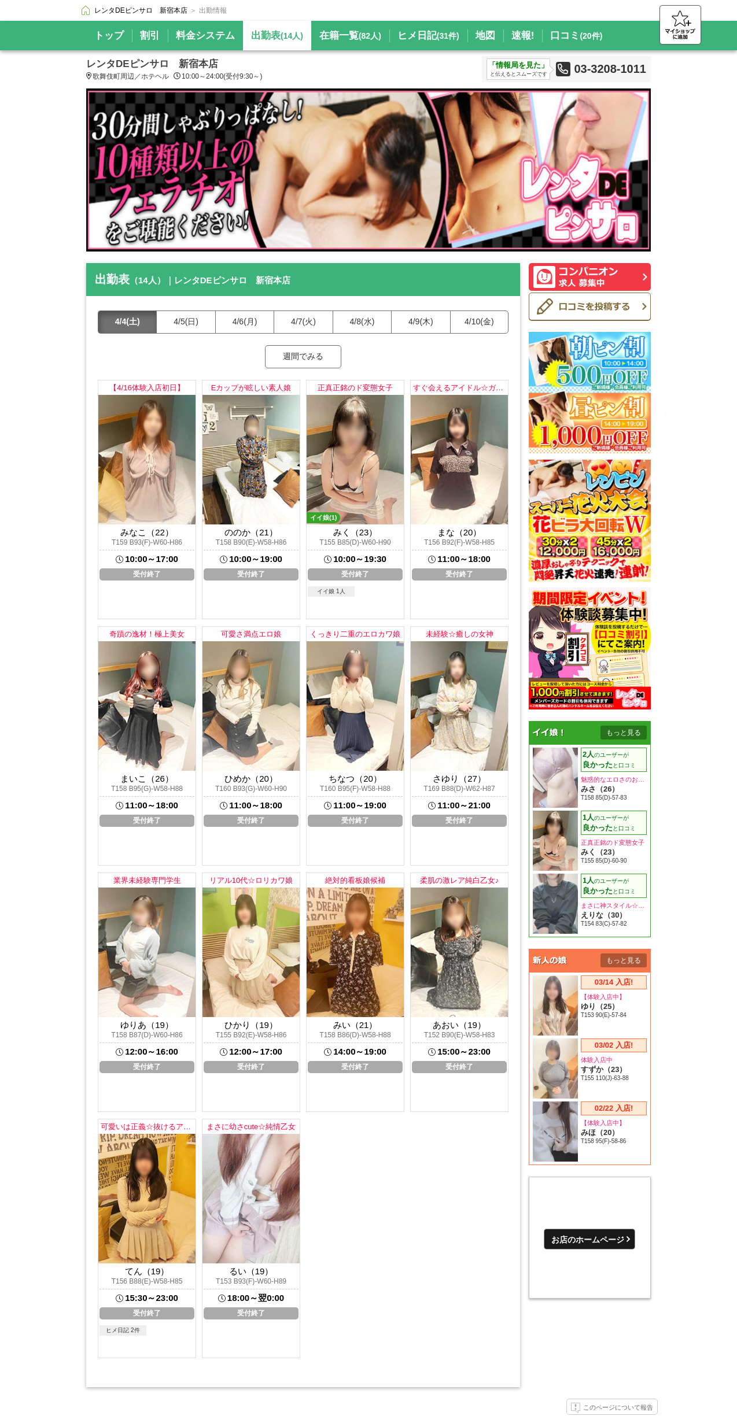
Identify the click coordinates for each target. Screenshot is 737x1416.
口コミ (576, 35)
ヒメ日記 (428, 35)
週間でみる (303, 356)
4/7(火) (303, 321)
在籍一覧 (350, 35)
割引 (150, 35)
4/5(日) (186, 321)
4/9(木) (420, 321)
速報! (523, 35)
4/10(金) (479, 321)
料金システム (205, 35)
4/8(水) (362, 321)
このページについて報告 (612, 1408)
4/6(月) (245, 321)
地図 (485, 35)
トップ (109, 35)
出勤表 (277, 35)
